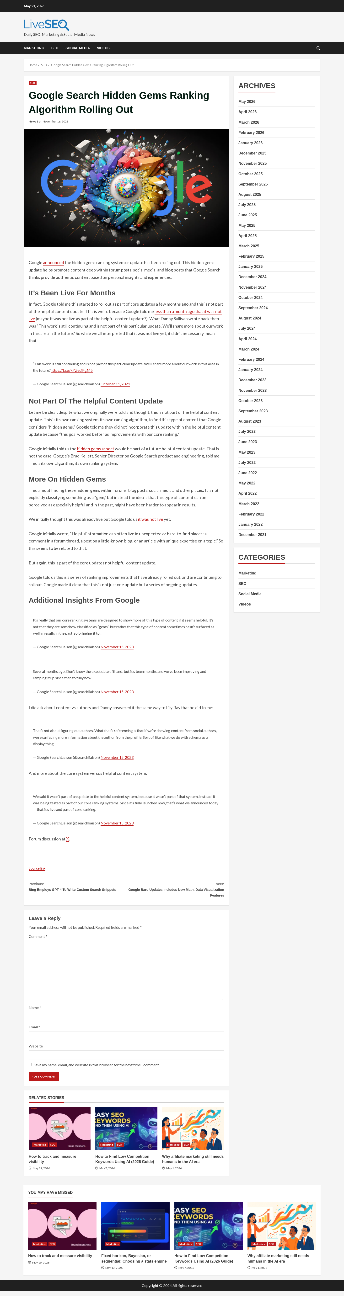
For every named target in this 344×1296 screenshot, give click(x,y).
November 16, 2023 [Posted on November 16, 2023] (55, 121)
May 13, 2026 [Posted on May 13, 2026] (114, 1272)
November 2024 (252, 287)
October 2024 (250, 298)
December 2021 (252, 535)
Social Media (77, 48)
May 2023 (246, 452)
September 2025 (253, 184)
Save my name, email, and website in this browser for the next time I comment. (97, 1069)
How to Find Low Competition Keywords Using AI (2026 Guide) (126, 1133)
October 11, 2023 (115, 384)
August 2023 (249, 421)
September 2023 (253, 411)
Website (36, 1050)
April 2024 (247, 339)
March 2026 (248, 122)
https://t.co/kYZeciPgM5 (72, 370)
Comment (38, 941)
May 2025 (246, 225)
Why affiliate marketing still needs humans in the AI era (193, 1133)
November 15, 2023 (117, 646)
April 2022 (247, 493)
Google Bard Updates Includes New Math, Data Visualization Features (175, 891)
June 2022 (247, 473)
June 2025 (247, 215)
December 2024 (252, 277)
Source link (39, 868)
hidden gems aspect (95, 448)
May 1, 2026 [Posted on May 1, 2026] (174, 1173)
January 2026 (250, 143)
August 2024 (249, 318)
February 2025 (251, 256)
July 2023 (247, 432)
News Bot (35, 121)
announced (53, 262)
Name (35, 1012)
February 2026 (251, 133)
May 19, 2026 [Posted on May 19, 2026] (41, 1173)
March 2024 (248, 349)
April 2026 (247, 112)
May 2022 (246, 483)
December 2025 (252, 153)
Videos (103, 48)
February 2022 (251, 514)
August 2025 (249, 194)
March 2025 (248, 246)
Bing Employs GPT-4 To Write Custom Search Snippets (77, 891)
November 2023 (252, 390)
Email (34, 1031)
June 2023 (247, 442)
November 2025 (252, 163)
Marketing (34, 48)
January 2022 (250, 524)
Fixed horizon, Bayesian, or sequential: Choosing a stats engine (135, 1230)
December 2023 (252, 380)
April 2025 (247, 236)
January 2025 (250, 267)
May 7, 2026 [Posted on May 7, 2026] (107, 1173)
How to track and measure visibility (60, 1133)
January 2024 (250, 370)
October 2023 (250, 401)
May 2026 (246, 102)
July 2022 (247, 463)
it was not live (150, 519)
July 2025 (247, 205)
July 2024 (247, 328)
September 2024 (253, 308)
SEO (55, 48)
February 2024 (251, 359)
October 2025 (250, 174)
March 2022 (248, 504)
